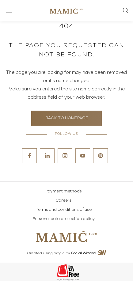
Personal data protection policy (63, 219)
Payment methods (63, 191)
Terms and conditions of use (64, 210)
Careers (63, 201)
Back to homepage (66, 118)
